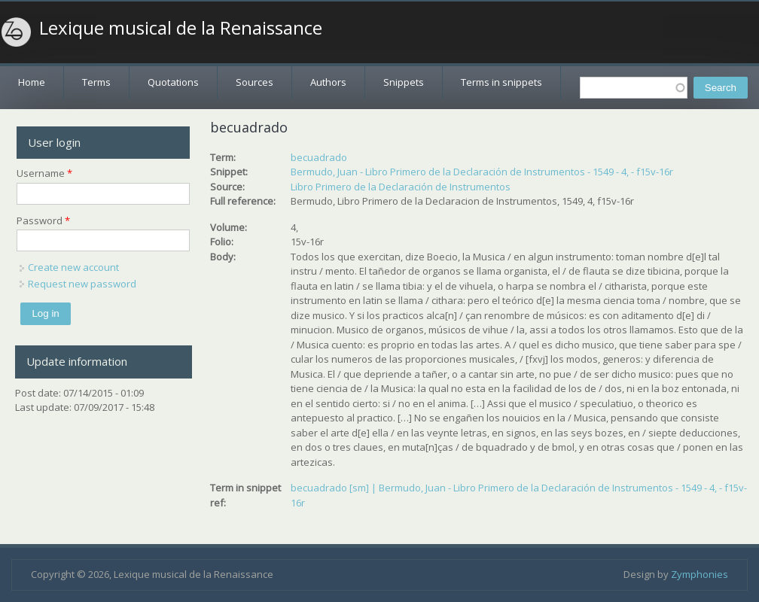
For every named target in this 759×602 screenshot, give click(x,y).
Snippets (403, 82)
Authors (328, 82)
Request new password (82, 283)
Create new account (73, 267)
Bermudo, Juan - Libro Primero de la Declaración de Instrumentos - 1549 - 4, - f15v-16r (482, 171)
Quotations (173, 82)
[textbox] (633, 88)
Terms (96, 82)
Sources (254, 82)
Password (43, 220)
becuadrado (319, 157)
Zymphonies (699, 574)
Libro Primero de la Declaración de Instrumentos (401, 186)
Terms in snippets (501, 82)
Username (44, 173)
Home (31, 82)
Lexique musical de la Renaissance (180, 27)
